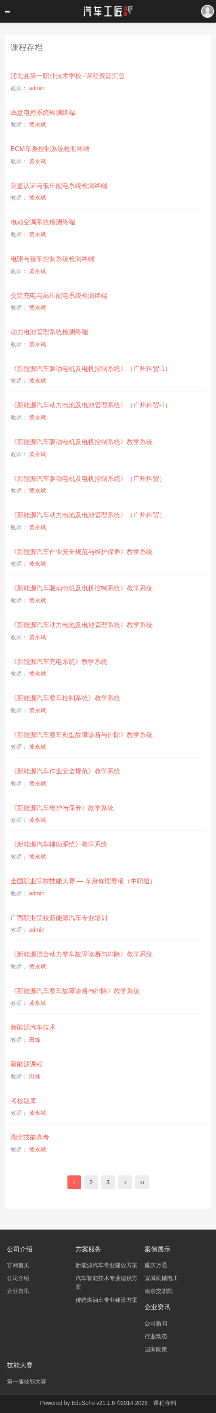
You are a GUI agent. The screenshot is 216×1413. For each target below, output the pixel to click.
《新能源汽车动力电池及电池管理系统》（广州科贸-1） (90, 405)
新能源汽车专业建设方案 (106, 1265)
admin (36, 88)
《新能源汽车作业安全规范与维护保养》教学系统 (81, 551)
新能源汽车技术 (33, 1027)
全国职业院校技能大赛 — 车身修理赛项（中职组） (83, 881)
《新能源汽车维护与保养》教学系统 (62, 807)
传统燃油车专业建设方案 (106, 1300)
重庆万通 (156, 1265)
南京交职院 (159, 1291)
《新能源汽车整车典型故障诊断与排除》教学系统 (81, 734)
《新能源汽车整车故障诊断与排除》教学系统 (75, 991)
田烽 (34, 1039)
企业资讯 (18, 1291)
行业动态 (156, 1336)
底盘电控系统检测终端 (42, 112)
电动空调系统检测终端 (42, 222)
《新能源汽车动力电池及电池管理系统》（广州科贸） (88, 515)
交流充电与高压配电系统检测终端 (58, 295)
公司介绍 (18, 1278)
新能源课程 (26, 1064)
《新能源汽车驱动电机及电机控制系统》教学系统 (81, 441)
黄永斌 (37, 124)
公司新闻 (156, 1323)
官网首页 (18, 1265)
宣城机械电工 (161, 1278)
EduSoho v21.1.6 (93, 1403)
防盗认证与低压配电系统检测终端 (58, 185)
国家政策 (156, 1349)
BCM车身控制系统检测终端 (50, 148)
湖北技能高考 (29, 1137)
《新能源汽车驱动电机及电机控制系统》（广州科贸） (88, 478)
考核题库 (23, 1100)
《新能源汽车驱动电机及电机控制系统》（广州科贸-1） (90, 368)
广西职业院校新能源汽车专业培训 (58, 917)
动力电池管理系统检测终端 (49, 332)
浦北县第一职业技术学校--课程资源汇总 (67, 75)
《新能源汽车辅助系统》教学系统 (58, 844)
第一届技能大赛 (26, 1381)
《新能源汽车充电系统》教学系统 (58, 661)
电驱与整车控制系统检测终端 (52, 258)
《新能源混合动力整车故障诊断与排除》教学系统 (81, 954)
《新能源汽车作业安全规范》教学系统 (65, 771)
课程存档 (164, 1403)
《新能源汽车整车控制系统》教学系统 (65, 698)
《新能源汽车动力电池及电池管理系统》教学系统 (81, 624)
